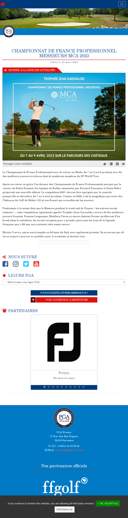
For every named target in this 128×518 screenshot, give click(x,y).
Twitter (104, 164)
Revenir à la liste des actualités (29, 70)
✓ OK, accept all (108, 503)
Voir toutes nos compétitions (59, 300)
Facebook (111, 164)
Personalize (64, 509)
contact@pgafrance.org (69, 450)
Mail (123, 164)
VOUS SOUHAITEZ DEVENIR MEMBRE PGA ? (64, 292)
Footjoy (64, 373)
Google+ (117, 164)
